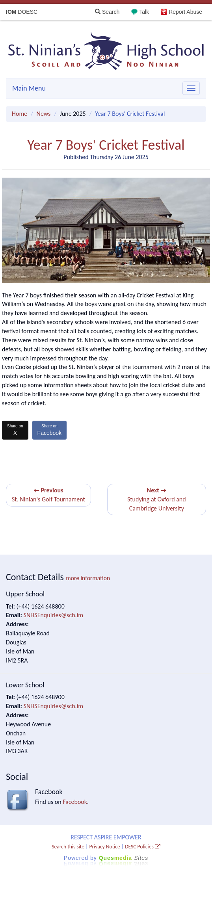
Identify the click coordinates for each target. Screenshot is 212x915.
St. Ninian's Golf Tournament (48, 494)
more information (88, 578)
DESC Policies (142, 846)
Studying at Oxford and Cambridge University (156, 499)
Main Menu (29, 88)
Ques (124, 858)
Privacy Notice (104, 846)
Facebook (49, 429)
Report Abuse (185, 12)
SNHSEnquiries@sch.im (53, 615)
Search (107, 12)
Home (19, 113)
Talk (144, 12)
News (44, 113)
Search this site (68, 846)
